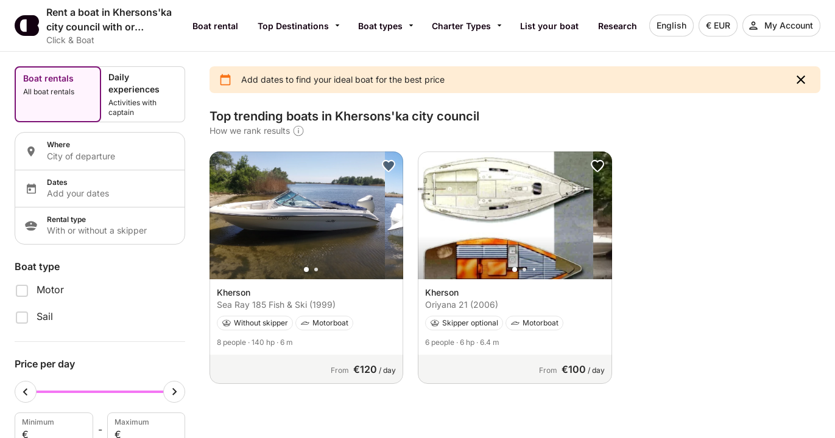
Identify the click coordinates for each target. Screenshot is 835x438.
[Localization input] (108, 156)
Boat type (37, 266)
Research (617, 26)
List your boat (549, 26)
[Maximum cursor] (174, 392)
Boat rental (215, 26)
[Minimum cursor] (26, 392)
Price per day (45, 364)
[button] (801, 80)
